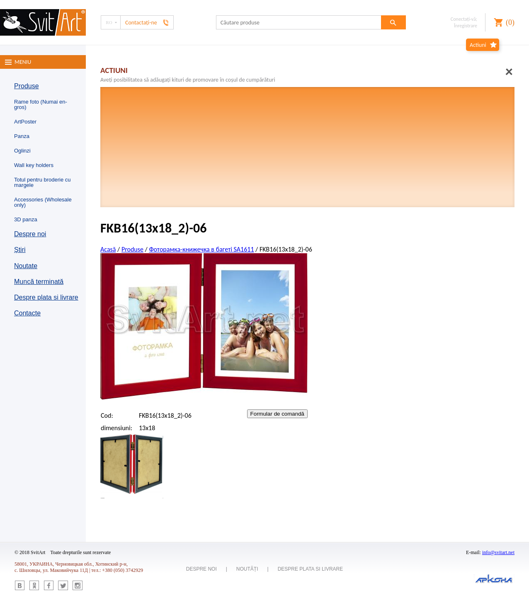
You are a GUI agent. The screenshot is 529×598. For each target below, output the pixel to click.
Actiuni (478, 44)
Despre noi (30, 233)
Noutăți (247, 569)
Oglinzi (22, 151)
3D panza (25, 219)
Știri (20, 249)
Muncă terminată (38, 281)
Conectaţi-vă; (464, 19)
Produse (26, 86)
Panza (21, 136)
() (510, 22)
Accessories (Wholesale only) (43, 202)
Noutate (25, 265)
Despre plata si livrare (46, 297)
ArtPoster (25, 122)
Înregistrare (465, 26)
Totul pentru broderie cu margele (42, 182)
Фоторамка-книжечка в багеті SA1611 (201, 249)
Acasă (108, 249)
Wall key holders (33, 165)
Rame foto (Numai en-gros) (40, 104)
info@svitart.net (498, 552)
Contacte (27, 313)
